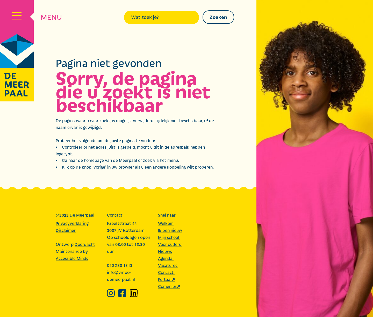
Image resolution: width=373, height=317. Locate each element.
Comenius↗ (169, 286)
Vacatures (168, 265)
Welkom (166, 223)
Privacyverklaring (72, 223)
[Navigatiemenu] (17, 17)
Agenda (166, 258)
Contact (166, 272)
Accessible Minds (72, 258)
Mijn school (169, 237)
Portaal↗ (166, 279)
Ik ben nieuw (170, 230)
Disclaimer (66, 230)
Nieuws (165, 251)
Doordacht (85, 244)
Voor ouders (170, 244)
